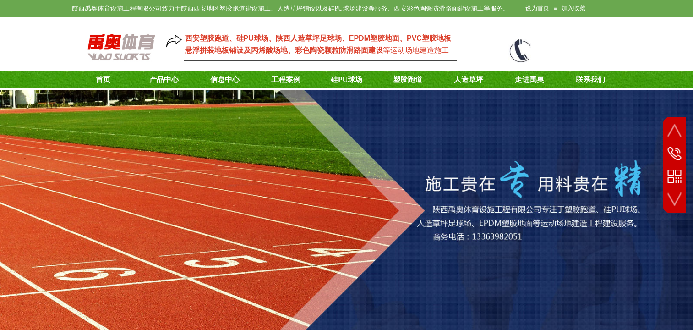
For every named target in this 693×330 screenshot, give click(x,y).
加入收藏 (573, 8)
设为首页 (537, 8)
